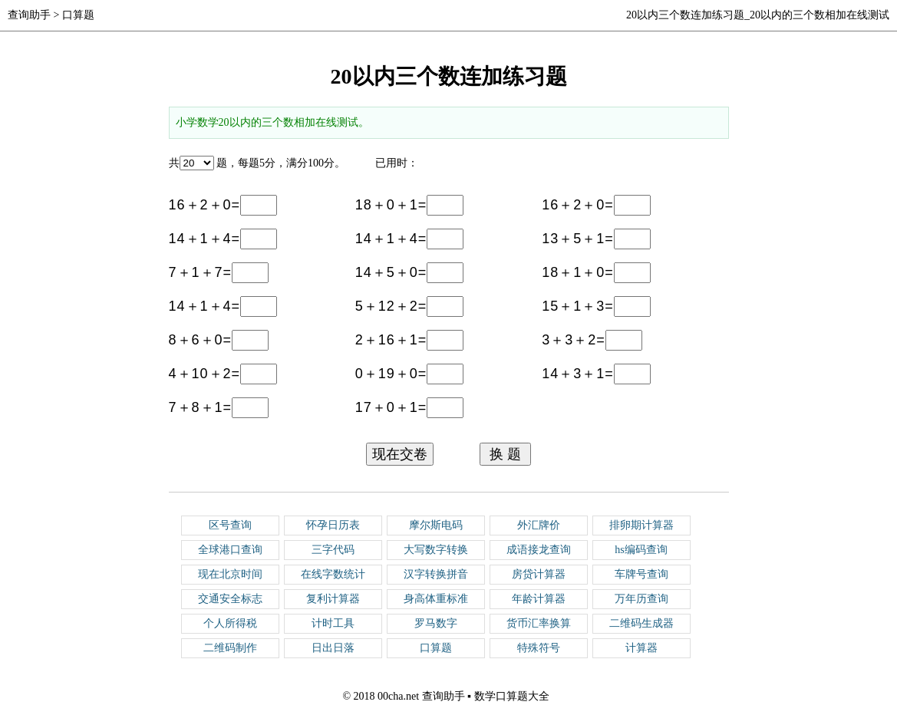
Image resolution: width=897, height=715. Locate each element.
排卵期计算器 (641, 525)
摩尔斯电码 (436, 525)
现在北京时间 (230, 574)
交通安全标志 (230, 599)
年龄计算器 (539, 599)
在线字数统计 (333, 574)
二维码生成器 (641, 623)
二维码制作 (230, 648)
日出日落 (333, 648)
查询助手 (29, 15)
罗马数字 (435, 623)
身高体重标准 (436, 599)
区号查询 (230, 525)
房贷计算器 (539, 574)
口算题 (78, 15)
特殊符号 (538, 648)
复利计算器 (333, 599)
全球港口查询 (230, 549)
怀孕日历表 (333, 525)
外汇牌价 (538, 525)
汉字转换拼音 (436, 574)
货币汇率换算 (538, 623)
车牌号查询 (641, 574)
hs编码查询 (641, 549)
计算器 (641, 648)
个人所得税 (230, 623)
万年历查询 (641, 599)
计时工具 (333, 623)
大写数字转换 (436, 549)
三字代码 (333, 549)
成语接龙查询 (538, 549)
